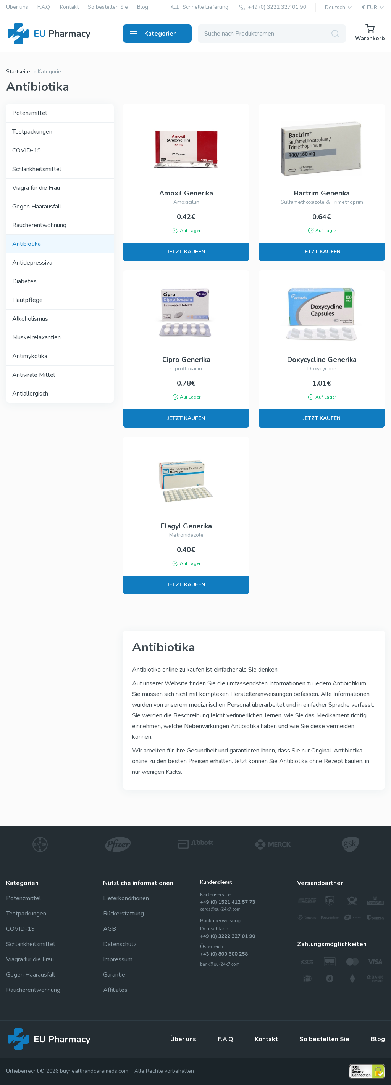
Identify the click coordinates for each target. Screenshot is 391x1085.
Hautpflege (27, 300)
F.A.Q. (44, 7)
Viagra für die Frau (36, 188)
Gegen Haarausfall (36, 206)
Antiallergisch (30, 393)
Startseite (18, 71)
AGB (109, 929)
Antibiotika (26, 244)
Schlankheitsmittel (36, 169)
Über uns (17, 7)
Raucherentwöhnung (39, 225)
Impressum (117, 959)
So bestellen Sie (108, 7)
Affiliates (115, 990)
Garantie (114, 974)
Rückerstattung (123, 913)
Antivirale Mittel (33, 375)
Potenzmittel (29, 113)
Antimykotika (29, 356)
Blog (142, 7)
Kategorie (49, 71)
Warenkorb (370, 33)
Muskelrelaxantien (36, 337)
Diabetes (24, 281)
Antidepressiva (32, 262)
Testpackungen (32, 132)
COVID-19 (26, 150)
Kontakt (69, 7)
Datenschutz (119, 944)
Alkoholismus (30, 319)
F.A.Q (225, 1039)
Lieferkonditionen (126, 898)
